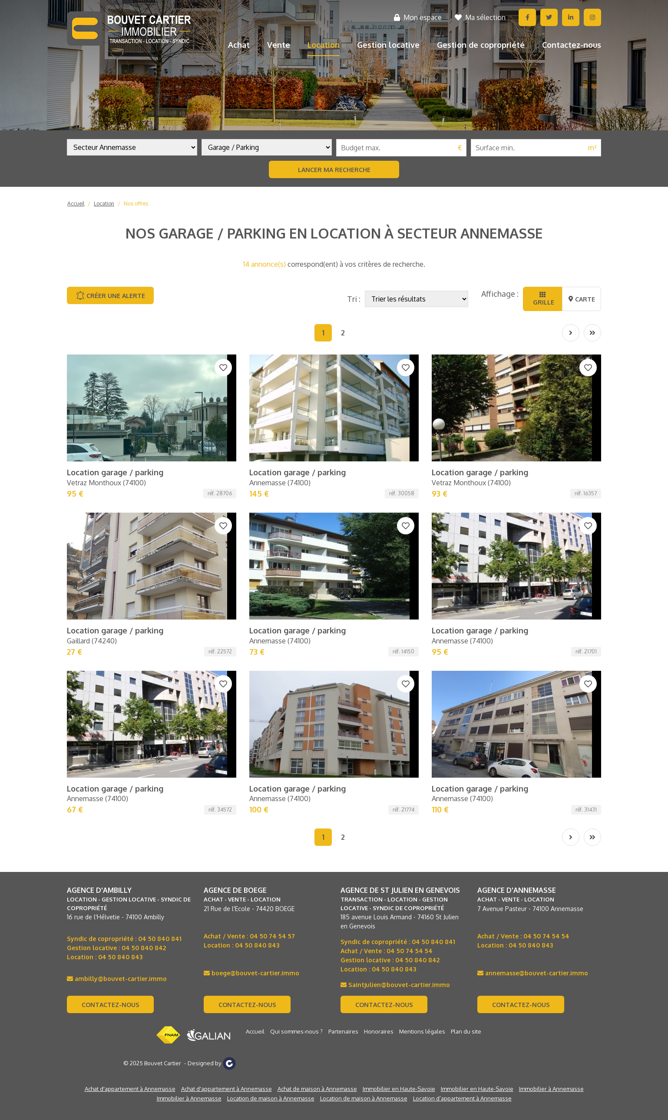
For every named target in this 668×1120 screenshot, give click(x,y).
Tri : (353, 299)
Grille (542, 299)
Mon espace (418, 17)
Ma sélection (480, 17)
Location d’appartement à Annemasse (462, 808)
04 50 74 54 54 (410, 661)
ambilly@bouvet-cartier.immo (117, 689)
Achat (239, 45)
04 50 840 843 (120, 667)
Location (324, 45)
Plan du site (466, 742)
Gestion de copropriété (481, 45)
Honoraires (379, 742)
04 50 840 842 (144, 658)
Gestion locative (388, 45)
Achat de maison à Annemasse (317, 799)
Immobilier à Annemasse (551, 799)
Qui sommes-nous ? (296, 742)
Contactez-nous (571, 45)
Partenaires (343, 742)
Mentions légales (422, 742)
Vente (278, 45)
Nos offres (136, 203)
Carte (582, 299)
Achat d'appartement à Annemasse (130, 799)
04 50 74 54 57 (272, 646)
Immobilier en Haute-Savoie (399, 799)
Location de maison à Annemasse (270, 808)
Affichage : (500, 293)
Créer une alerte (110, 295)
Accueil (75, 203)
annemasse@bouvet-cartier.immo (532, 683)
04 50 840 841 (160, 649)
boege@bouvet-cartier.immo (251, 683)
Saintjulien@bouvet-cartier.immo (395, 695)
